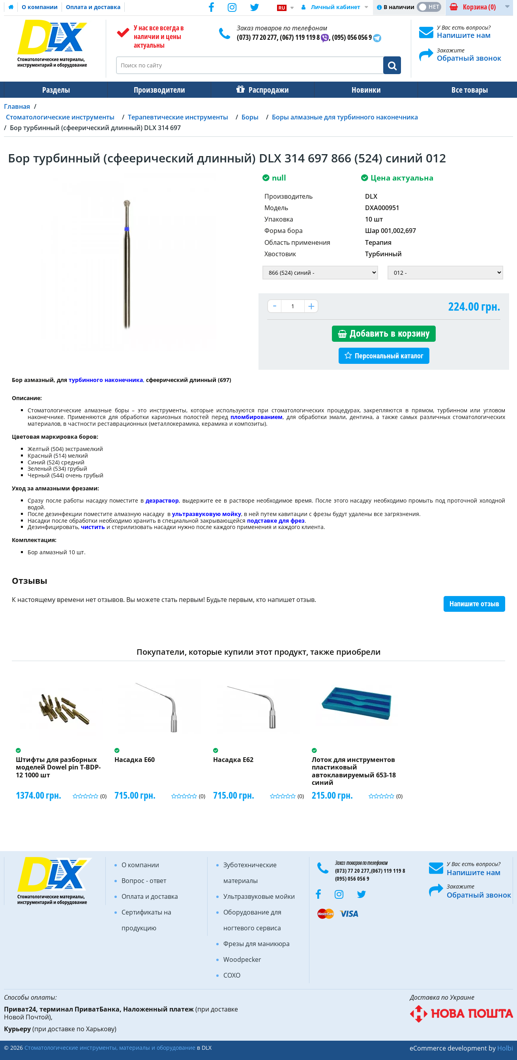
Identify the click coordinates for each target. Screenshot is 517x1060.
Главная (17, 106)
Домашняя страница (11, 7)
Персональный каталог (389, 356)
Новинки (360, 89)
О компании (40, 7)
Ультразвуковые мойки (259, 896)
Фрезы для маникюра (256, 943)
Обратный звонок (469, 57)
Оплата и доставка (93, 7)
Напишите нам (464, 35)
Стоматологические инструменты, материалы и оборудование (109, 1047)
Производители (157, 89)
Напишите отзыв (474, 604)
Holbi (505, 1048)
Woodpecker (242, 959)
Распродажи (265, 89)
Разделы (55, 89)
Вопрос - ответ (144, 880)
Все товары (462, 89)
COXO (231, 975)
